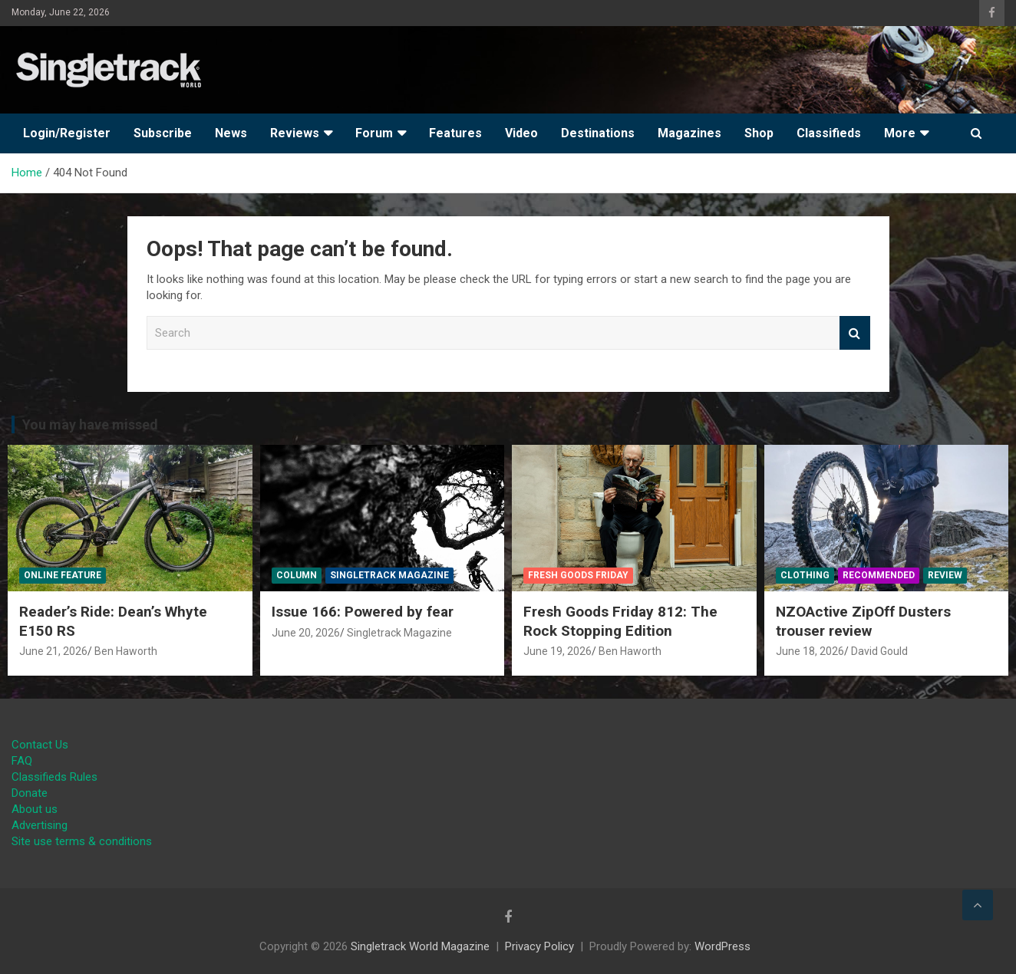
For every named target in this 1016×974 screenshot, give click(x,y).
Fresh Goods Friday (578, 575)
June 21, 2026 (53, 651)
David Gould (879, 651)
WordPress (722, 946)
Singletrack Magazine (389, 575)
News (231, 133)
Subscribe (163, 133)
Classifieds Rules (54, 777)
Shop (759, 133)
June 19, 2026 (557, 651)
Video (521, 133)
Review (945, 575)
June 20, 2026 (306, 633)
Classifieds (829, 133)
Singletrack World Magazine (420, 946)
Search (855, 333)
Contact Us (40, 745)
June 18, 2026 (810, 651)
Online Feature (62, 575)
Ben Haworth (125, 651)
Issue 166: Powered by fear (363, 611)
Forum (374, 133)
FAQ (22, 761)
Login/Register (67, 133)
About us (35, 809)
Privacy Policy (539, 946)
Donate (30, 793)
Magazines (689, 133)
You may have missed (90, 424)
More (899, 133)
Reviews (294, 133)
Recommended (879, 575)
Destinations (598, 133)
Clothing (805, 575)
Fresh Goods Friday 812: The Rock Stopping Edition (620, 621)
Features (455, 133)
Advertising (40, 825)
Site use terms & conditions (82, 841)
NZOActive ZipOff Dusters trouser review (863, 621)
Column (296, 575)
